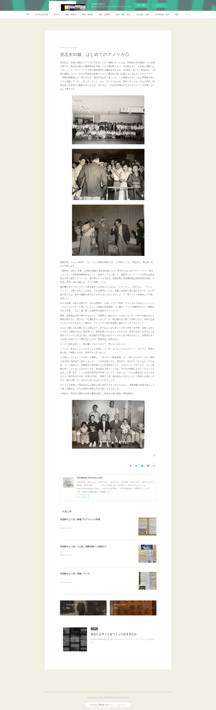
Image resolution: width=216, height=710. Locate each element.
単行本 (56, 14)
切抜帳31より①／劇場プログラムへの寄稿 (80, 519)
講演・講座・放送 (123, 14)
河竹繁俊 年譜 (142, 14)
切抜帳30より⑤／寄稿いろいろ (75, 573)
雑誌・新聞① (70, 14)
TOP (27, 14)
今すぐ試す (141, 5)
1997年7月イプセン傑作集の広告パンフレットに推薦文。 (83, 579)
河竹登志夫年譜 (41, 14)
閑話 (177, 14)
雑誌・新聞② (87, 14)
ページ (187, 14)
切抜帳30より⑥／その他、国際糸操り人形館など (83, 546)
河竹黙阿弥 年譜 (162, 14)
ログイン (160, 5)
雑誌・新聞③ (104, 14)
